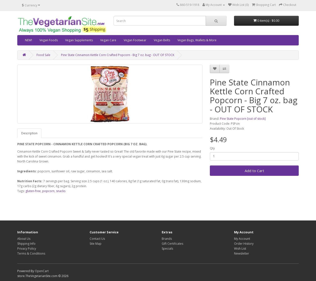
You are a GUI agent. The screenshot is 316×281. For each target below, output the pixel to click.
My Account (242, 239)
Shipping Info (26, 243)
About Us (23, 239)
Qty (212, 148)
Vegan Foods (49, 40)
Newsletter (241, 253)
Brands (167, 239)
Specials (167, 248)
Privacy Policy (26, 248)
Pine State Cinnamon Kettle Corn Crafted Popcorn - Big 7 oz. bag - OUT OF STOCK (117, 55)
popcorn (48, 191)
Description (29, 133)
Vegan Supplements (79, 40)
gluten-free (33, 191)
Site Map (95, 243)
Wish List (240, 248)
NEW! (28, 40)
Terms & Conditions (31, 253)
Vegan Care (108, 40)
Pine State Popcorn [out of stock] (243, 119)
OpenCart (42, 271)
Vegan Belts (162, 40)
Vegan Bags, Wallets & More (197, 40)
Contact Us (97, 239)
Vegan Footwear (135, 40)
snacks (60, 191)
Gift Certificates (172, 243)
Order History (244, 243)
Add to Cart (254, 170)
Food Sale (43, 55)
